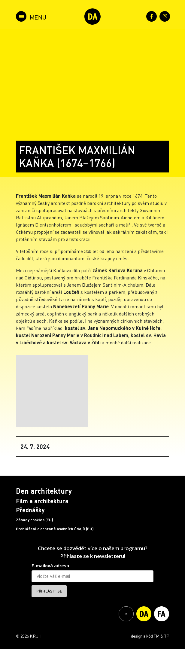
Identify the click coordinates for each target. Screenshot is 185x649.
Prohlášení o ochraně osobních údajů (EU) (55, 528)
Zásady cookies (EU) (34, 519)
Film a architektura (42, 501)
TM (156, 635)
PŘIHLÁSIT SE (49, 591)
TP (166, 635)
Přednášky (30, 510)
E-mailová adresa (50, 565)
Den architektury (44, 490)
